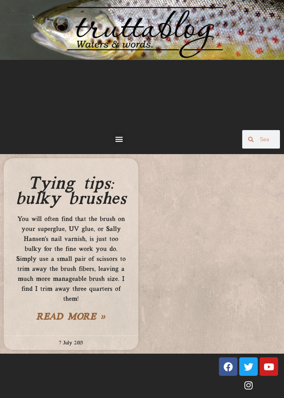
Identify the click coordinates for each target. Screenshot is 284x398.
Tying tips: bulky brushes (71, 191)
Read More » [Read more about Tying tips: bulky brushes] (71, 317)
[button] (119, 139)
